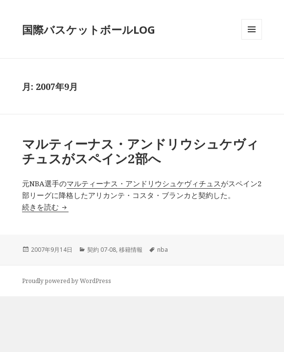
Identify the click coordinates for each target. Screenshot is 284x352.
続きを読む (45, 207)
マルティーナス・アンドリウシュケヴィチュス (144, 183)
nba (162, 249)
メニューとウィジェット (251, 39)
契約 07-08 (101, 249)
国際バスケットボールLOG (88, 29)
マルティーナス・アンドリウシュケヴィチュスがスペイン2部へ (140, 151)
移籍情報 (130, 249)
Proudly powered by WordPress (66, 281)
